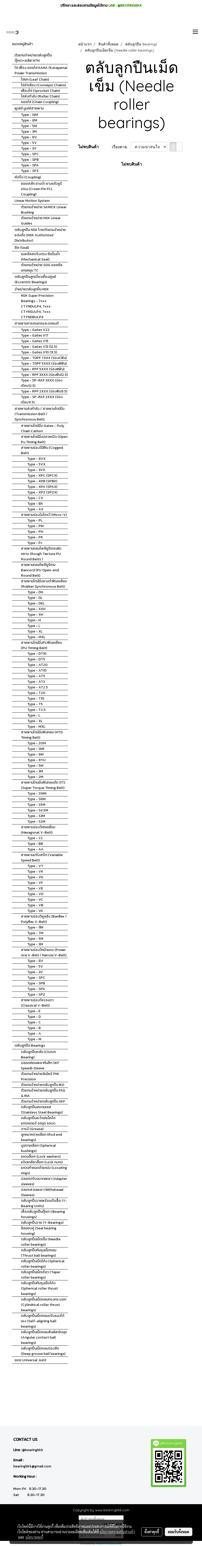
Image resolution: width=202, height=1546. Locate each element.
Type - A (34, 1033)
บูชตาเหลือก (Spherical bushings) (38, 1148)
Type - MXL (36, 637)
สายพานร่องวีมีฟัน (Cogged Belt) (42, 450)
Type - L (33, 625)
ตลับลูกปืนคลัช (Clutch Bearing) (38, 1054)
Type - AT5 (36, 676)
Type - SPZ (30, 171)
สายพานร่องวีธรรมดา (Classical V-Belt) (37, 1002)
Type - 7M (35, 933)
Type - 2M (35, 777)
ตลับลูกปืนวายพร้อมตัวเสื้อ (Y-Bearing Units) (44, 1203)
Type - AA (35, 849)
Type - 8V (29, 137)
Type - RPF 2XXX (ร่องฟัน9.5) (44, 391)
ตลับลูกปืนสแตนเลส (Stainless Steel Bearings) (42, 1109)
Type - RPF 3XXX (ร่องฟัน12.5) (44, 374)
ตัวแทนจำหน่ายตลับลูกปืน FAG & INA (43, 1093)
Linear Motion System (32, 200)
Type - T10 (35, 698)
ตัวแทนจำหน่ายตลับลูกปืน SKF (43, 1101)
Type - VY (35, 866)
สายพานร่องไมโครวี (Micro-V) (44, 514)
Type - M (34, 1039)
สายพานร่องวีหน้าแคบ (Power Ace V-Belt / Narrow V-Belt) (43, 952)
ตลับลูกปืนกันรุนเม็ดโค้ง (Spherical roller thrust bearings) (39, 1288)
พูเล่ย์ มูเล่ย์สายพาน (29, 108)
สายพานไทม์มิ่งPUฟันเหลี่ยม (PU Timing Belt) (41, 645)
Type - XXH (36, 609)
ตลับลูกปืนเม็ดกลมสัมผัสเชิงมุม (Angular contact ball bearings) (44, 1337)
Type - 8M (29, 120)
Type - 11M (35, 927)
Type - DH (35, 592)
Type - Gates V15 (34, 341)
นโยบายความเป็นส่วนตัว (117, 1531)
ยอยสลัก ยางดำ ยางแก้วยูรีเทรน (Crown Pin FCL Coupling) (41, 189)
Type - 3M (29, 131)
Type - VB (35, 905)
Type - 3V (28, 148)
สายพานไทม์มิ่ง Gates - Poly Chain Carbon (42, 428)
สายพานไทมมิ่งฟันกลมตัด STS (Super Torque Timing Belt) (43, 785)
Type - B (34, 1028)
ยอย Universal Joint (30, 1360)
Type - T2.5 (36, 709)
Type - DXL (36, 603)
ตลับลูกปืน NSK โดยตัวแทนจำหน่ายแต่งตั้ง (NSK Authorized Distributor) (40, 235)
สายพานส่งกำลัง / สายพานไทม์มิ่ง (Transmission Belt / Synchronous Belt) (39, 414)
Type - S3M (36, 816)
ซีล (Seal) (22, 247)
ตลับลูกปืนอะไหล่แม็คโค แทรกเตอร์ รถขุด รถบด (38, 1120)
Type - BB (35, 843)
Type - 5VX (36, 464)
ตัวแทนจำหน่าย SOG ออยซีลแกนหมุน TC (41, 267)
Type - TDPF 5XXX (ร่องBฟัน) (44, 363)
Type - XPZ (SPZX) (42, 492)
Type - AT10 (37, 670)
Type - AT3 (36, 681)
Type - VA (35, 910)
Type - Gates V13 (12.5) (39, 346)
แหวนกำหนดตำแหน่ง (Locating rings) (44, 1170)
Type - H (34, 620)
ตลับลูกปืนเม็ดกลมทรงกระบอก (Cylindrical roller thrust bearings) (43, 1305)
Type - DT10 (37, 653)
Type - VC (35, 899)
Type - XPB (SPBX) (42, 481)
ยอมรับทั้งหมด (178, 1531)
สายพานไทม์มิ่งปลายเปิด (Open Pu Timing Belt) (44, 439)
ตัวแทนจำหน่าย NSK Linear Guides (41, 220)
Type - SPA (30, 165)
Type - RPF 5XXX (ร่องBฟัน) (42, 369)
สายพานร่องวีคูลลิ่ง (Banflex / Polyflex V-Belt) (44, 919)
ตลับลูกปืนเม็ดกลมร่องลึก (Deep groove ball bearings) (43, 1351)
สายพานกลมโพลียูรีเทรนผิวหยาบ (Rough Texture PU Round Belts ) (41, 554)
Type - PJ (34, 543)
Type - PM (35, 526)
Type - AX (35, 509)
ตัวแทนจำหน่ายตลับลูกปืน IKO (42, 1084)
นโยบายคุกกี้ (34, 1537)
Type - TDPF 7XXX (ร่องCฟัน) (44, 358)
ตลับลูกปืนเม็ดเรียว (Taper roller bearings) (40, 1274)
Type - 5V (29, 142)
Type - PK (35, 537)
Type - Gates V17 (34, 335)
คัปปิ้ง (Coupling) (28, 177)
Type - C (34, 1022)
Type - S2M (36, 821)
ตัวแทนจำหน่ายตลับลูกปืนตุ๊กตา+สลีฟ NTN (33, 58)
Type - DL (35, 597)
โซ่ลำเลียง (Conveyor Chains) (43, 85)
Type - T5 (35, 704)
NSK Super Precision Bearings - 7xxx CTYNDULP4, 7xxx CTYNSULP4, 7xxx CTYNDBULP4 (37, 306)
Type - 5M (29, 126)
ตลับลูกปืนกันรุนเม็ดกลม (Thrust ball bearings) (38, 1252)
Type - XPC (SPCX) (42, 475)
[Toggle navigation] (195, 32)
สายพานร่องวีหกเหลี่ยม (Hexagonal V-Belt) (38, 829)
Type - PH (35, 531)
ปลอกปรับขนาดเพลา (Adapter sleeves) (44, 1181)
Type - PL (35, 520)
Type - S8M (36, 799)
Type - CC (35, 838)
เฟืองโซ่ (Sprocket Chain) (40, 90)
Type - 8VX (36, 458)
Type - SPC (30, 154)
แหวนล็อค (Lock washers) (41, 1156)
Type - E (34, 1011)
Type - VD (35, 894)
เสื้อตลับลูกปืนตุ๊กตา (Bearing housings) (43, 1214)
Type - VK (35, 871)
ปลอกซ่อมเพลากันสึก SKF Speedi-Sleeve (40, 1065)
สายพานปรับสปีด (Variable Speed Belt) (42, 857)
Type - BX (35, 503)
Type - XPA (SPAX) (42, 486)
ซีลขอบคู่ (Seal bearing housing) (38, 1231)
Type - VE (35, 888)
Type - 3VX (36, 470)
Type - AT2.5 (37, 687)
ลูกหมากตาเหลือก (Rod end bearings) (41, 1137)
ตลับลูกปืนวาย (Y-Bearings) (42, 1222)
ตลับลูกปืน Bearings (30, 1045)
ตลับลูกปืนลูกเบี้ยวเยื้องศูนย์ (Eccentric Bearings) (35, 279)
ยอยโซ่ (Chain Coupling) (40, 102)
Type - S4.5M (37, 810)
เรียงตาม (121, 146)
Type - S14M (36, 793)
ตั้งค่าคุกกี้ (151, 1531)
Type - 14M (29, 114)
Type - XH (35, 614)
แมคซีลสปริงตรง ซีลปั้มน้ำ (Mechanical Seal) (40, 256)
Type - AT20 (37, 664)
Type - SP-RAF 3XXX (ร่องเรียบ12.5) (41, 383)
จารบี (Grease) (32, 1129)
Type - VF (35, 882)
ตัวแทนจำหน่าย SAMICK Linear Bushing (43, 209)
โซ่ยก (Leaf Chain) (35, 79)
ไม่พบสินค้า (88, 146)
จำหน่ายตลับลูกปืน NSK (32, 289)
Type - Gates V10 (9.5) (39, 352)
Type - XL (35, 631)
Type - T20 (36, 693)
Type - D (34, 1016)
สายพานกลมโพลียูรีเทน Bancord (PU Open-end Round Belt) (40, 570)
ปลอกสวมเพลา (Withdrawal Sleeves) (42, 1192)
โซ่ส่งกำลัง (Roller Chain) (40, 96)
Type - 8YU (36, 760)
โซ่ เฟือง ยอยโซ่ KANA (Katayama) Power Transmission (41, 70)
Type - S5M (36, 804)
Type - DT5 (36, 659)
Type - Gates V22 (35, 329)
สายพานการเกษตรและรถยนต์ (37, 323)
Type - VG (35, 877)
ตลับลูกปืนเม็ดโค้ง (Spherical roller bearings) (42, 1263)
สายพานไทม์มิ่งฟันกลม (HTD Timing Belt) (42, 734)
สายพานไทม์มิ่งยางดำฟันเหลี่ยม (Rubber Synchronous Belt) (44, 583)
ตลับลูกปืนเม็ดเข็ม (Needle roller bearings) (40, 1241)
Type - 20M (36, 743)
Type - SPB (30, 159)
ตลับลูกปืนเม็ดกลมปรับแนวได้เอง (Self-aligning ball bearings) (42, 1321)
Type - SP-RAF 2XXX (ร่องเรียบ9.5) (42, 399)
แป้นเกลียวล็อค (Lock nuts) (42, 1162)
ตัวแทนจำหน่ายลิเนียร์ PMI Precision (40, 1076)
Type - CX (35, 498)
